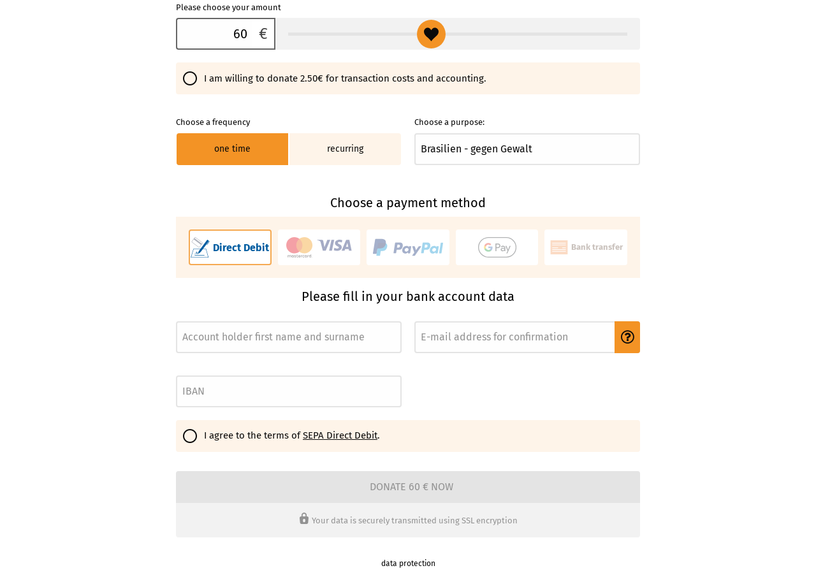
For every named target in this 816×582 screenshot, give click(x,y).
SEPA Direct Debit (340, 435)
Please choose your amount (228, 7)
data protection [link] (408, 563)
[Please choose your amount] (214, 34)
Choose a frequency (213, 122)
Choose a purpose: (449, 122)
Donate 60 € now (411, 487)
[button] (627, 337)
